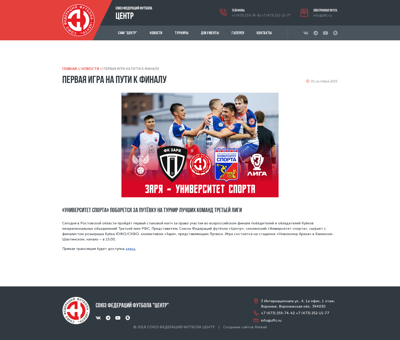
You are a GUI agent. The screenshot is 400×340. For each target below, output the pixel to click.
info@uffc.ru (322, 15)
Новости (156, 33)
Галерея (238, 33)
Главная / (70, 69)
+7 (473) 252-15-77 (276, 15)
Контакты (264, 33)
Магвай (261, 327)
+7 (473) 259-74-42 (246, 15)
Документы (210, 33)
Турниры (181, 33)
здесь (130, 249)
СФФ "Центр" (127, 33)
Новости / (91, 69)
